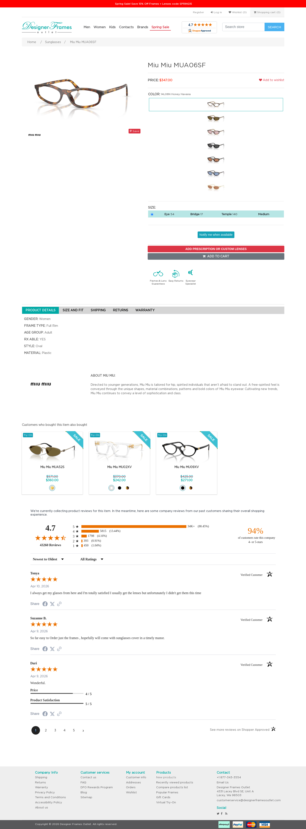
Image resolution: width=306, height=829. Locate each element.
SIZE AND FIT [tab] (73, 310)
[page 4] (64, 730)
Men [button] (87, 27)
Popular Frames (167, 792)
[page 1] (35, 730)
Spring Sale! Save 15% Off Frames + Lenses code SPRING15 (153, 3)
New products (166, 777)
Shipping (41, 777)
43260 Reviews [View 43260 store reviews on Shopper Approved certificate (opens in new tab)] (55, 545)
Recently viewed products (174, 782)
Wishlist (131, 792)
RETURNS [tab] (120, 310)
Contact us (88, 777)
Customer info (136, 777)
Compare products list (172, 787)
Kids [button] (112, 27)
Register (198, 12)
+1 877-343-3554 (229, 777)
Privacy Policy (45, 792)
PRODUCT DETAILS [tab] (40, 310)
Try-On (28, 434)
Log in (216, 12)
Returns (40, 782)
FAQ (83, 782)
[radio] (153, 526)
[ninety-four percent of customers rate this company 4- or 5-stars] (255, 535)
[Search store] (243, 27)
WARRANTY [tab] (144, 310)
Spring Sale (160, 27)
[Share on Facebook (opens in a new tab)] (45, 604)
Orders (131, 787)
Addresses (133, 782)
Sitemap (86, 797)
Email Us (223, 782)
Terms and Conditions (50, 797)
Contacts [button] (126, 27)
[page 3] (55, 730)
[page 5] (74, 730)
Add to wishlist (271, 80)
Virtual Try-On (166, 802)
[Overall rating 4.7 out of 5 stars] (50, 537)
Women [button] (100, 27)
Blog (84, 792)
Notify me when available (216, 234)
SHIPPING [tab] (98, 310)
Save (134, 131)
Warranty (41, 787)
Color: (154, 94)
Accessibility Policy (48, 802)
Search (274, 27)
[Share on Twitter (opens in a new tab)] (52, 604)
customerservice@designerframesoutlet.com (249, 800)
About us (41, 807)
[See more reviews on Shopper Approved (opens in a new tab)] (59, 604)
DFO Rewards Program (97, 787)
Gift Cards (163, 797)
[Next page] (83, 730)
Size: (152, 207)
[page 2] (45, 730)
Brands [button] (142, 27)
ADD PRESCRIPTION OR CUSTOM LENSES (215, 249)
